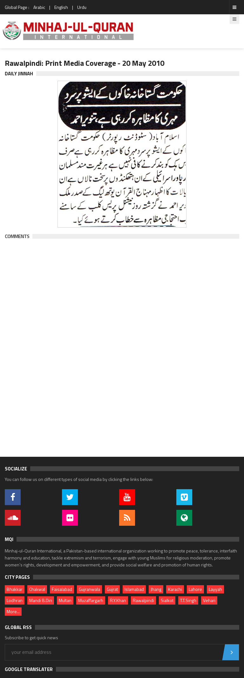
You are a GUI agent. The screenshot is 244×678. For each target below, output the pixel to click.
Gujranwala (89, 589)
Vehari (209, 600)
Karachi (175, 589)
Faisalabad (62, 589)
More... (13, 611)
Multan (65, 600)
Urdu (81, 7)
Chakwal (37, 589)
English (61, 7)
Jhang (156, 589)
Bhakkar (15, 589)
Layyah (215, 589)
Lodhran (15, 600)
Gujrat (112, 589)
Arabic (39, 7)
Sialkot (167, 600)
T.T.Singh (188, 600)
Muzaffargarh (90, 600)
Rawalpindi (143, 600)
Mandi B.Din (40, 600)
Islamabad (134, 589)
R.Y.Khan (118, 600)
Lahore (195, 589)
